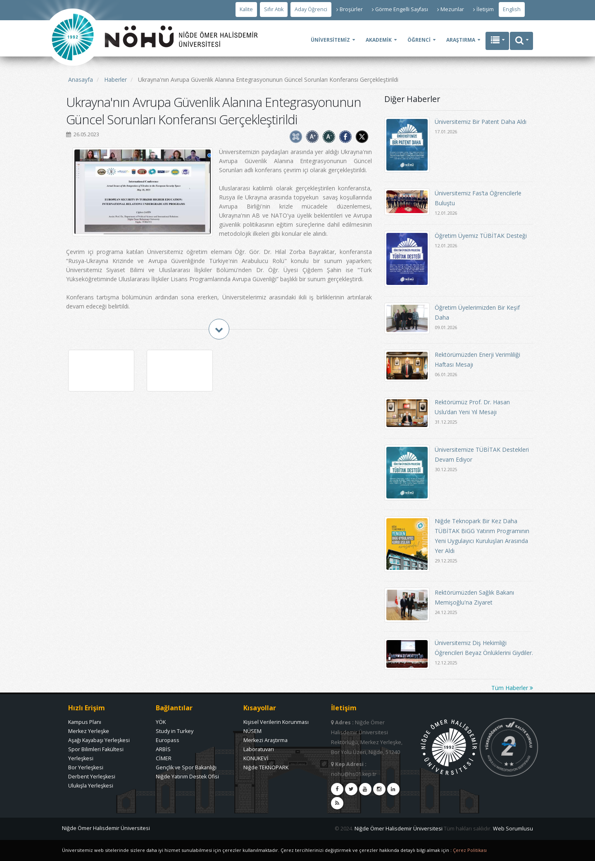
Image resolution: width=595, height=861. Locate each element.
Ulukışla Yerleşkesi (90, 785)
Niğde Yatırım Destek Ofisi (187, 776)
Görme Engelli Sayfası (400, 9)
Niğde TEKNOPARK (265, 767)
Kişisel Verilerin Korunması (276, 722)
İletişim (483, 9)
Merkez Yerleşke (88, 731)
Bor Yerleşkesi (85, 767)
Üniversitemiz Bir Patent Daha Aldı (480, 122)
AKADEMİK (379, 39)
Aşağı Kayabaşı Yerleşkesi (99, 740)
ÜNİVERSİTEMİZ (330, 39)
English (512, 9)
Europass (167, 740)
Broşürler (349, 9)
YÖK (161, 722)
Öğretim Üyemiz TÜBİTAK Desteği (481, 236)
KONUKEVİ (256, 758)
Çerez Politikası (470, 850)
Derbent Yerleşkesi (91, 776)
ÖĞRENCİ (419, 39)
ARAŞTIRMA (460, 39)
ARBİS (163, 749)
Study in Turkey (174, 731)
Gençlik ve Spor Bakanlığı (186, 767)
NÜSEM (252, 731)
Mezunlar (450, 9)
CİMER (163, 758)
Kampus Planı (84, 722)
